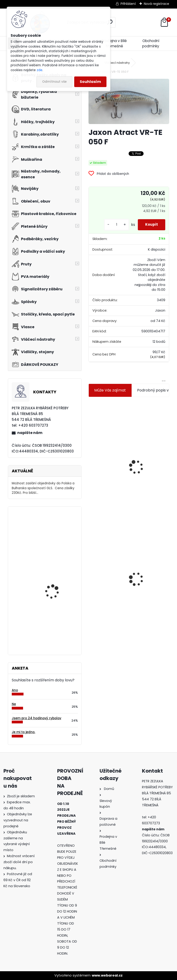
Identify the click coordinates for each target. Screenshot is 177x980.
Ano (15, 690)
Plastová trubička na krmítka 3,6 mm (153, 437)
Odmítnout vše (54, 81)
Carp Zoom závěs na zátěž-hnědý (55, 573)
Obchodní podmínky (150, 43)
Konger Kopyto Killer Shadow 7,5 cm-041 (149, 564)
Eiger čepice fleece (53, 529)
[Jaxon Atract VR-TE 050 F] (128, 101)
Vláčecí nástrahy (117, 63)
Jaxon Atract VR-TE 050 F (107, 564)
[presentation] (90, 456)
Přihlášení (128, 3)
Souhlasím (90, 81)
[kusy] (112, 225)
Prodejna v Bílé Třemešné (114, 43)
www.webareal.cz (107, 975)
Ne (14, 704)
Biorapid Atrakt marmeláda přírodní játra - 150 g (55, 626)
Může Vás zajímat (110, 390)
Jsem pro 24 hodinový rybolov (36, 718)
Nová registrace (156, 3)
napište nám (29, 432)
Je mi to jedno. (23, 732)
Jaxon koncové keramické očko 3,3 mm (109, 440)
